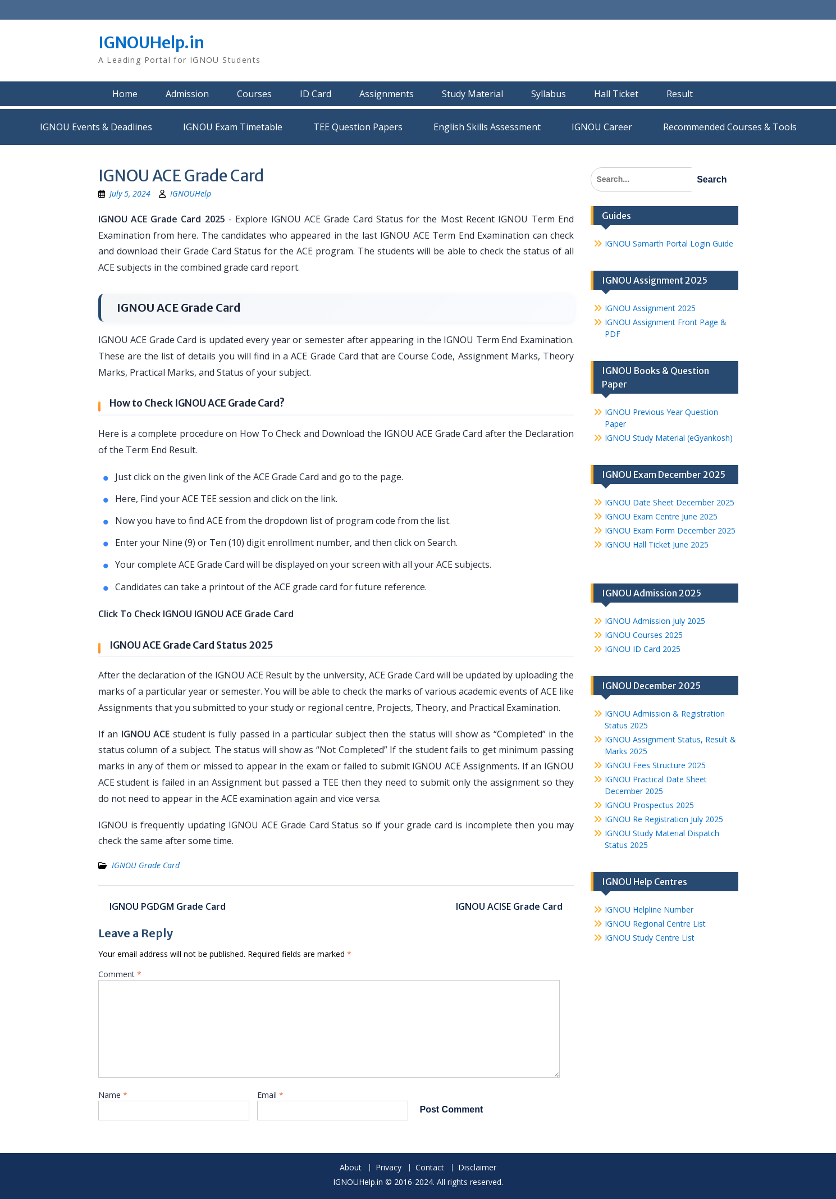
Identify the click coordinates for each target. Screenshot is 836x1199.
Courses (254, 94)
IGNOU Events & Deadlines (96, 127)
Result (679, 94)
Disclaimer (477, 1167)
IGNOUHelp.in (151, 43)
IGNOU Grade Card (146, 865)
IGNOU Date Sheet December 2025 (669, 502)
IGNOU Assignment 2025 (650, 308)
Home (125, 94)
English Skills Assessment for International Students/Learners (487, 127)
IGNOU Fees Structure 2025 (655, 765)
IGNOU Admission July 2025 (655, 621)
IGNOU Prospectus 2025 (649, 805)
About (351, 1167)
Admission (187, 94)
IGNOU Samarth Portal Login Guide (669, 243)
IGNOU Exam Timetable (232, 127)
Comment (119, 974)
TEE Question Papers (358, 127)
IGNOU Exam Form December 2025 (670, 530)
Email (270, 1094)
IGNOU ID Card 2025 (642, 649)
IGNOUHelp (190, 193)
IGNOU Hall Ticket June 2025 (657, 544)
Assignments (386, 94)
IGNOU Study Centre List (650, 937)
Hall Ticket (616, 94)
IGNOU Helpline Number (649, 909)
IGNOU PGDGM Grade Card (167, 906)
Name (112, 1094)
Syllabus (548, 94)
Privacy (388, 1167)
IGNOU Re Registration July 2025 (664, 819)
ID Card (315, 94)
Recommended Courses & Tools (730, 127)
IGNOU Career (602, 127)
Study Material (472, 94)
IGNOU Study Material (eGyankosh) (669, 437)
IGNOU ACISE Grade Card (509, 906)
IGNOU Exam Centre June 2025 (661, 516)
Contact (429, 1167)
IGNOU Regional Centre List (655, 923)
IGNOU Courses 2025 (644, 635)
